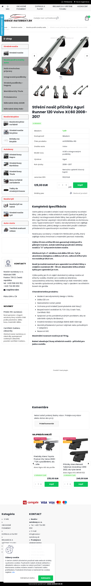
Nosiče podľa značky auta (36, 27)
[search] (57, 19)
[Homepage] (2, 6)
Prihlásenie (68, 2)
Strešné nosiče (16, 27)
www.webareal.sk (55, 584)
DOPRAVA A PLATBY (40, 7)
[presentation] (34, 56)
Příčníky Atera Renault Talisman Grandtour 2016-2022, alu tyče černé (75, 467)
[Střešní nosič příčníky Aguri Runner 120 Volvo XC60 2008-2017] (60, 56)
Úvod (5, 27)
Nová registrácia (82, 2)
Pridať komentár (46, 423)
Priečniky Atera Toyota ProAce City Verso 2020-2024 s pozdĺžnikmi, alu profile (45, 460)
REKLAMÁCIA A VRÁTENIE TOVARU (62, 7)
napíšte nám (12, 289)
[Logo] (17, 18)
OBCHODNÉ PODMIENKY (21, 7)
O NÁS (7, 7)
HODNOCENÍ (82, 6)
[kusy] (62, 185)
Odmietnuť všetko (27, 578)
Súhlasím (45, 578)
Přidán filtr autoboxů (13, 312)
